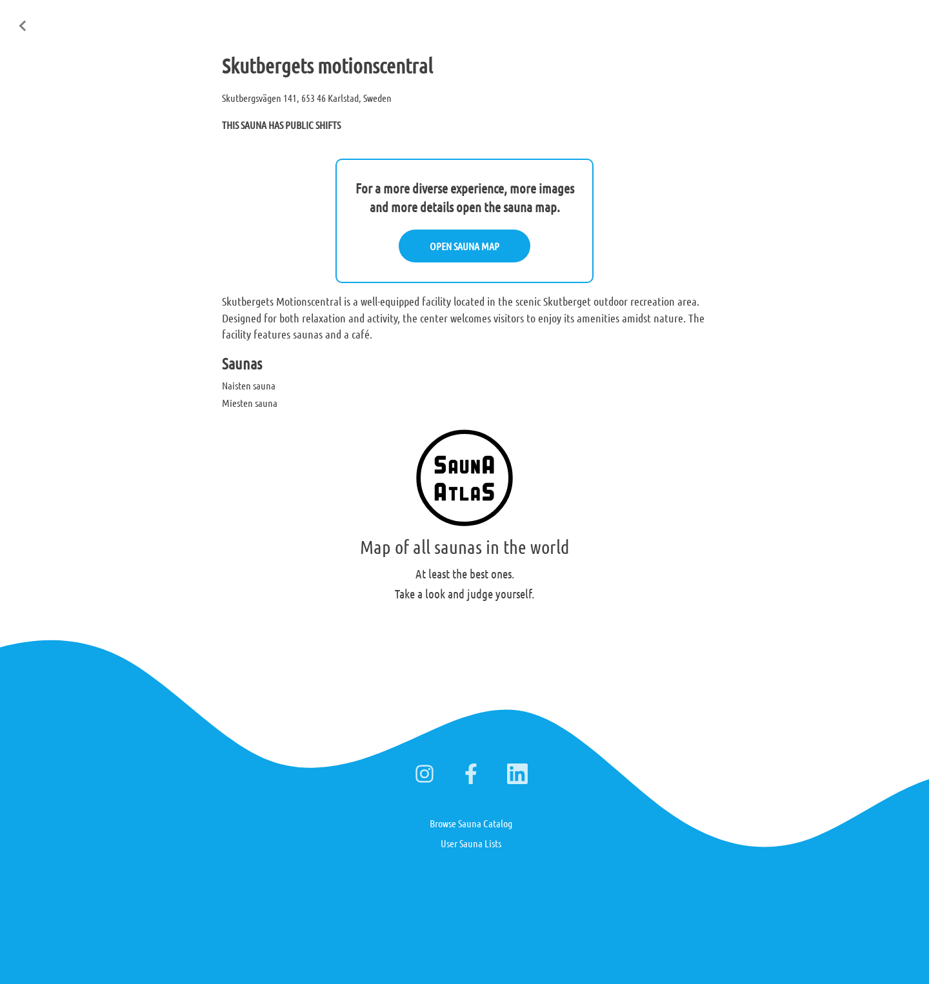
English (775, 19)
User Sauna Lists (471, 843)
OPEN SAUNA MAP (464, 246)
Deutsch (859, 19)
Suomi (817, 19)
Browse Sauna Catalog (471, 823)
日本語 (902, 18)
